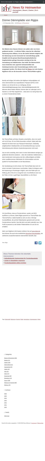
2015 (5, 396)
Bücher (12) (7, 360)
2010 (5, 407)
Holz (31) (6, 371)
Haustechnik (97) (8, 367)
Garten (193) (7, 362)
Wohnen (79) (7, 385)
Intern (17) (6, 373)
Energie (18, 319)
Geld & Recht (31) (8, 364)
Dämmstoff (7, 319)
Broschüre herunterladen (33, 233)
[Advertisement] (19, 291)
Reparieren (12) (8, 378)
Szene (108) (7, 380)
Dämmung (13, 319)
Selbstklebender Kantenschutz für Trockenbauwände (21, 258)
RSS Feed (6, 415)
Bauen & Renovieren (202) (10, 358)
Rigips (30, 69)
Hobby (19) (7, 369)
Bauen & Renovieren (23, 23)
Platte (21, 319)
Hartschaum (26, 319)
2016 (5, 393)
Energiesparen (33, 319)
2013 (5, 400)
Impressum (34, 423)
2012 (5, 402)
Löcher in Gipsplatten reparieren (14, 260)
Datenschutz (40, 423)
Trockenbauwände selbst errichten (15, 263)
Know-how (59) (7, 376)
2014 (5, 398)
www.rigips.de (36, 231)
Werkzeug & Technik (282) (10, 382)
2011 (5, 404)
